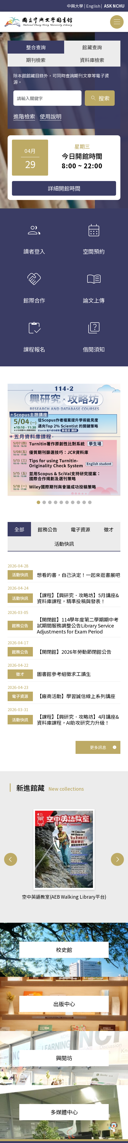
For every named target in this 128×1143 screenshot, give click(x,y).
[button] (38, 502)
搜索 (100, 98)
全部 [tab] (19, 529)
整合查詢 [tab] (36, 47)
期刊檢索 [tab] (36, 59)
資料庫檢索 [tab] (92, 59)
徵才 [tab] (109, 529)
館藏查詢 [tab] (92, 47)
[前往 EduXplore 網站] (113, 1127)
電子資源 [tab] (80, 529)
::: (1, 15)
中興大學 (75, 6)
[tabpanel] (64, 644)
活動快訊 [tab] (64, 543)
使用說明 (50, 116)
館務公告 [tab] (47, 529)
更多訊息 (103, 747)
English (93, 6)
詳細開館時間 (64, 188)
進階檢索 (24, 116)
